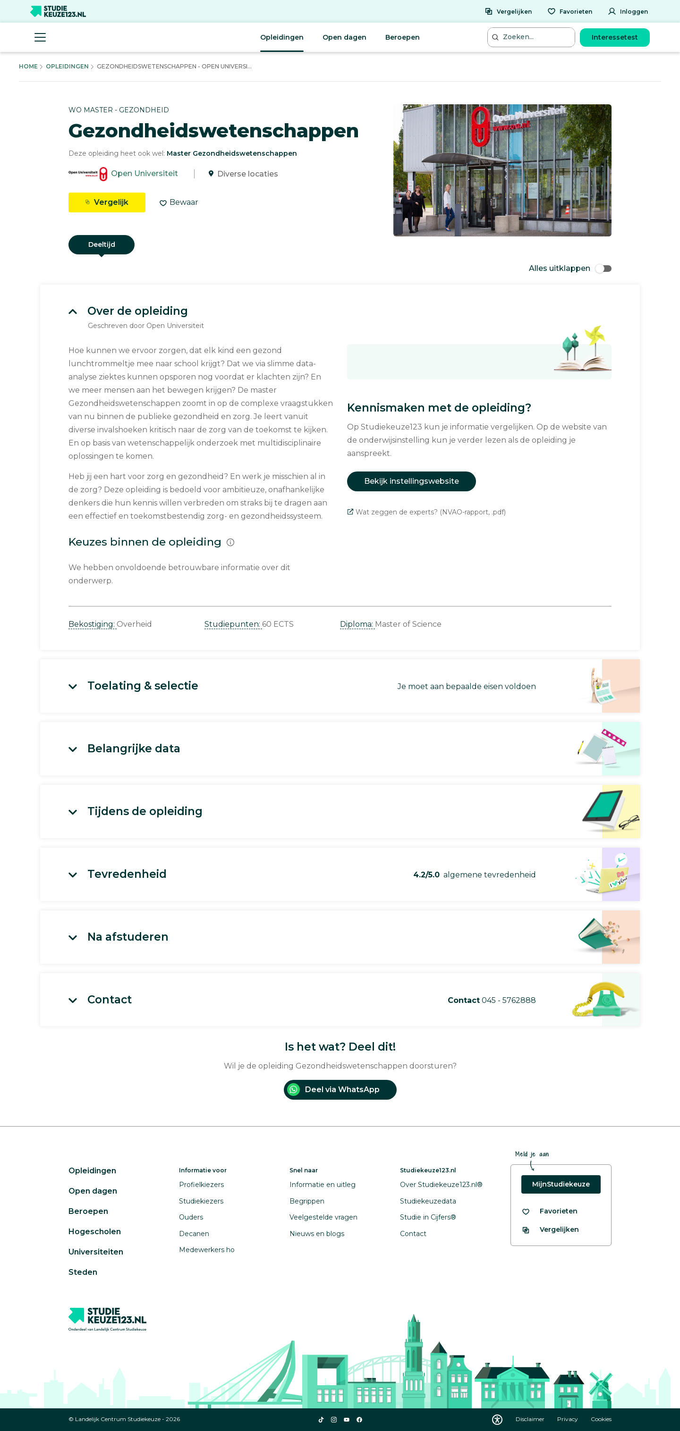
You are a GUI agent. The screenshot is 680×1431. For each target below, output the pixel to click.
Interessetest (615, 37)
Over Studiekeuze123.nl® (441, 1184)
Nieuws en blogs (316, 1233)
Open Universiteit (144, 173)
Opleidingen (282, 37)
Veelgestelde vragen (323, 1217)
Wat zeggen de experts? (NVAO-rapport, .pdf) (426, 512)
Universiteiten (95, 1251)
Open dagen (344, 37)
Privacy (568, 1419)
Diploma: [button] (357, 624)
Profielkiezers (201, 1184)
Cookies (601, 1419)
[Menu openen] (40, 37)
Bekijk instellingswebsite (411, 481)
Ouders (191, 1217)
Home (28, 66)
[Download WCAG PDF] (497, 1419)
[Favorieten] (569, 11)
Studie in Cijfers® (428, 1217)
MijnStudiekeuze (561, 1184)
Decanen (194, 1233)
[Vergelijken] (508, 11)
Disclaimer (531, 1419)
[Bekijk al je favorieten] (549, 1211)
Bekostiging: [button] (92, 624)
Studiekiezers (201, 1201)
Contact (413, 1233)
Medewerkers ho (207, 1250)
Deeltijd (101, 244)
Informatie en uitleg (322, 1184)
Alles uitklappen (570, 268)
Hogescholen (94, 1231)
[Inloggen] (628, 11)
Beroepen (402, 37)
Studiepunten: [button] (233, 624)
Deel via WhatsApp (333, 1089)
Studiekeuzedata (428, 1201)
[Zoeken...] (532, 37)
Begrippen (306, 1201)
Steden (82, 1272)
